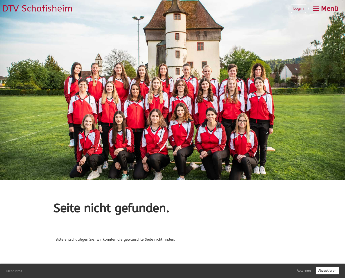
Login (298, 8)
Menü (325, 9)
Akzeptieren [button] (327, 271)
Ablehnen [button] (304, 271)
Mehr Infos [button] (14, 271)
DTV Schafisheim (37, 8)
